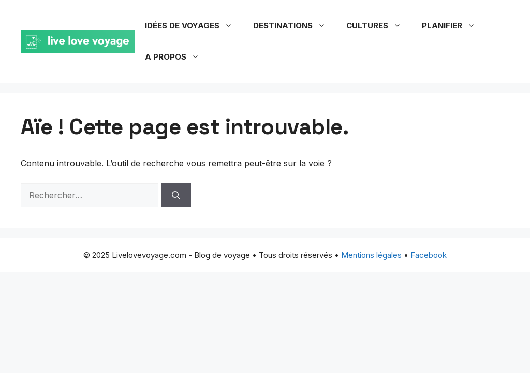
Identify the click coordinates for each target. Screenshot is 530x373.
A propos (177, 57)
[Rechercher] (176, 195)
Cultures (378, 25)
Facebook (428, 255)
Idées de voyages (194, 25)
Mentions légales (371, 255)
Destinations (294, 25)
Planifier (453, 25)
